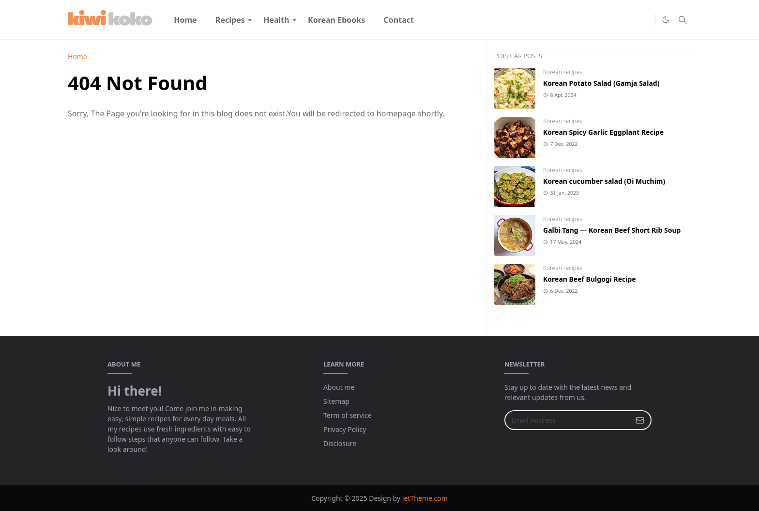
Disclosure (339, 443)
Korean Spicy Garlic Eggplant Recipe (603, 132)
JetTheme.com (425, 498)
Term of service (347, 415)
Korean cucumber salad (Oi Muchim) (604, 181)
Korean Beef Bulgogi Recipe (589, 279)
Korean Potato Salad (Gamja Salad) (601, 83)
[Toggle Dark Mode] (666, 20)
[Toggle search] (682, 20)
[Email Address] (567, 420)
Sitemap (336, 401)
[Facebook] (630, 20)
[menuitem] (185, 19)
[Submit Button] (640, 420)
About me (338, 387)
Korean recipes (562, 72)
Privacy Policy (344, 429)
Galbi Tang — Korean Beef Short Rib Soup (612, 230)
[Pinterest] (645, 20)
